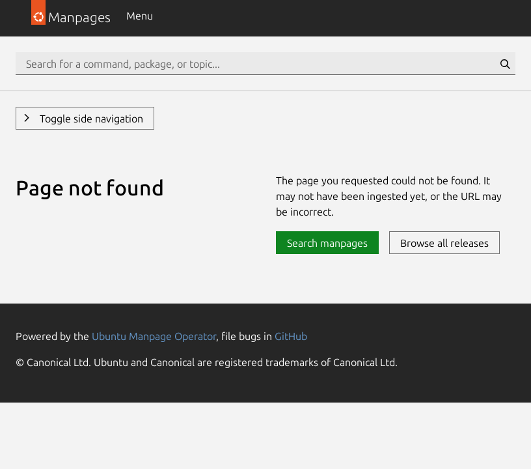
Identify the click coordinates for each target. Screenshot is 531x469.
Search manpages (327, 243)
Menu (139, 15)
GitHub (291, 336)
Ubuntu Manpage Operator (154, 336)
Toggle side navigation (90, 118)
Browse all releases (444, 243)
